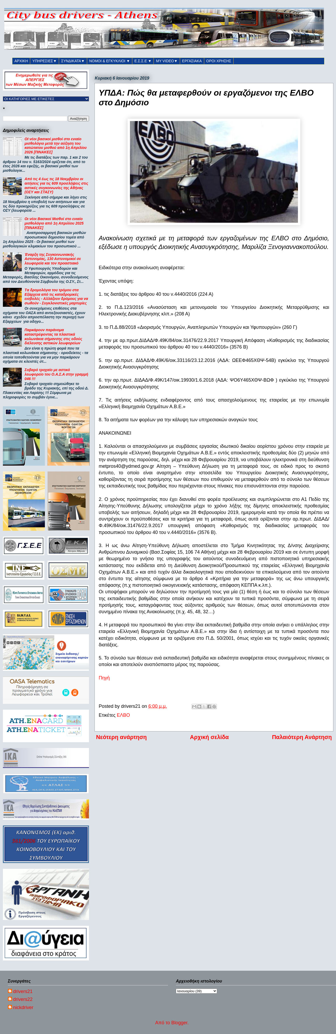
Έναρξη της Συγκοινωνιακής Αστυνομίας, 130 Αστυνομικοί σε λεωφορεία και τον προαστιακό (53, 259)
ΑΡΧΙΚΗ (21, 61)
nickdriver (23, 1007)
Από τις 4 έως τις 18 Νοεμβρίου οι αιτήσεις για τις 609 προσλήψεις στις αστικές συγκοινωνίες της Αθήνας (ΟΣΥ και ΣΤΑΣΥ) (56, 185)
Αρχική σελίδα (209, 737)
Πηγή (104, 677)
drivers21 (23, 991)
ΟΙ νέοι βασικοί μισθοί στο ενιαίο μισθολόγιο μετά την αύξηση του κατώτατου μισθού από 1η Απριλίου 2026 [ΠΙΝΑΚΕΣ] (56, 145)
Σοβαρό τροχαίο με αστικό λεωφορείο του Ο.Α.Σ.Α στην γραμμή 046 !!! (56, 374)
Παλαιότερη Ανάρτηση (302, 737)
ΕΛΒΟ (123, 715)
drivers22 (23, 999)
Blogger (179, 1022)
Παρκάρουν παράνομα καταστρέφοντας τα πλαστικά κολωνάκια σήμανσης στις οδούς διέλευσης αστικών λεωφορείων (53, 336)
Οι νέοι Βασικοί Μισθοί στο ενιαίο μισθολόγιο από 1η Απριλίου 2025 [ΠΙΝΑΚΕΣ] (54, 223)
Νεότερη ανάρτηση (121, 737)
